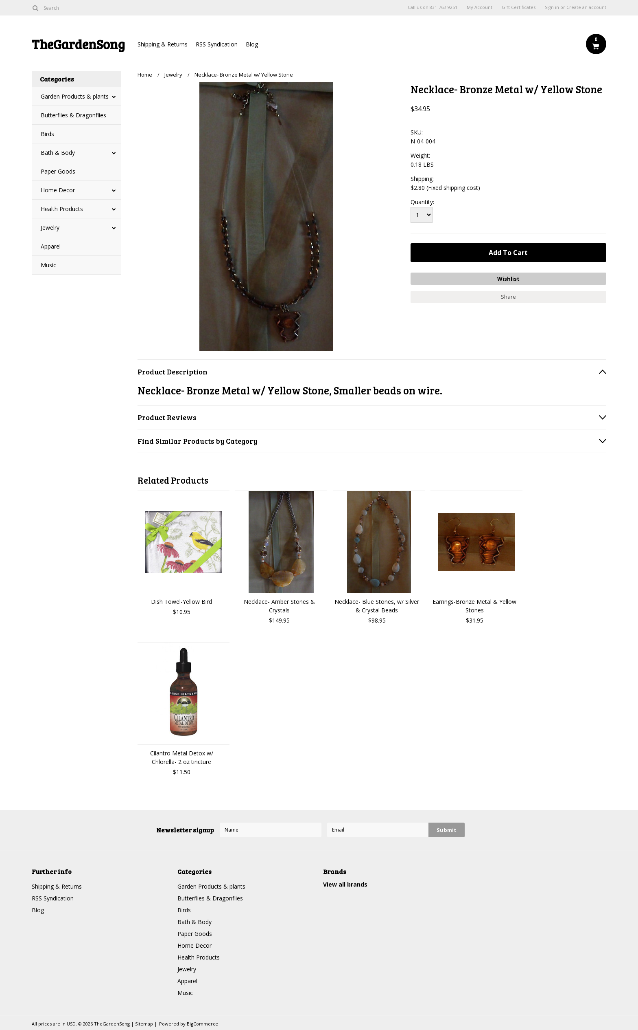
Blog (252, 44)
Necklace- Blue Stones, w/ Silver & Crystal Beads (376, 606)
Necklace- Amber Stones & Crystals (279, 606)
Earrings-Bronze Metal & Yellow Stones (474, 606)
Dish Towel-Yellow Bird (181, 601)
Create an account (586, 7)
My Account (479, 7)
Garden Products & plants (75, 96)
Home (145, 74)
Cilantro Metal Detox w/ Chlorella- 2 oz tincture (181, 757)
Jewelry (50, 227)
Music (48, 265)
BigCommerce (202, 1024)
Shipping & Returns (163, 44)
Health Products (62, 209)
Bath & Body (58, 152)
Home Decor (58, 190)
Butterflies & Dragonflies (73, 115)
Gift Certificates (518, 7)
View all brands (345, 884)
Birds (47, 134)
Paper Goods (58, 171)
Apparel (51, 246)
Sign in (552, 7)
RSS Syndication (217, 44)
